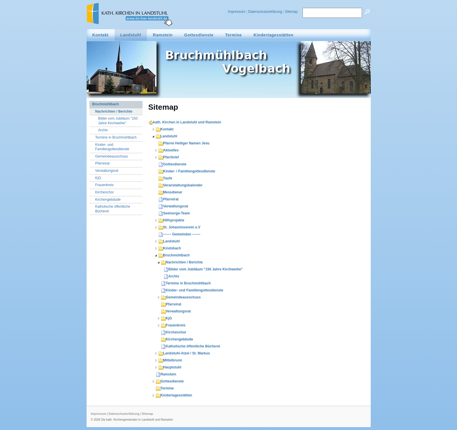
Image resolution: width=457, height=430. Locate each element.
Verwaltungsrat (173, 206)
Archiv (171, 276)
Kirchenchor (174, 332)
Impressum (236, 12)
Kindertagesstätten (174, 395)
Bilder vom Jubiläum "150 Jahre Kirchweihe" (203, 269)
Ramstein (166, 374)
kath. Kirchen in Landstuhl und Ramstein (185, 122)
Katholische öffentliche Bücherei (190, 346)
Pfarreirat (169, 199)
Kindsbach (170, 248)
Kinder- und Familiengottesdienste (192, 290)
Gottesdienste (173, 164)
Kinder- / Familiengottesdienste (187, 171)
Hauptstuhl (170, 367)
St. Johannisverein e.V (180, 227)
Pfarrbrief (169, 157)
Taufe (165, 178)
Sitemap (291, 12)
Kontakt (165, 129)
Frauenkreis (173, 325)
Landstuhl (166, 136)
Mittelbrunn (170, 360)
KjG (166, 318)
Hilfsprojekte (171, 220)
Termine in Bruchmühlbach (186, 283)
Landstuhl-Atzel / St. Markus (184, 353)
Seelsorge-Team (174, 213)
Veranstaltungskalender (181, 185)
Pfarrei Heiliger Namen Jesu (184, 143)
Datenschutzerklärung (265, 12)
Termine (165, 388)
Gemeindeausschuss (181, 297)
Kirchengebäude (177, 339)
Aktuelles (169, 150)
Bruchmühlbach (174, 255)
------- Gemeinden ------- (180, 234)
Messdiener (170, 192)
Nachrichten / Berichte (182, 262)
